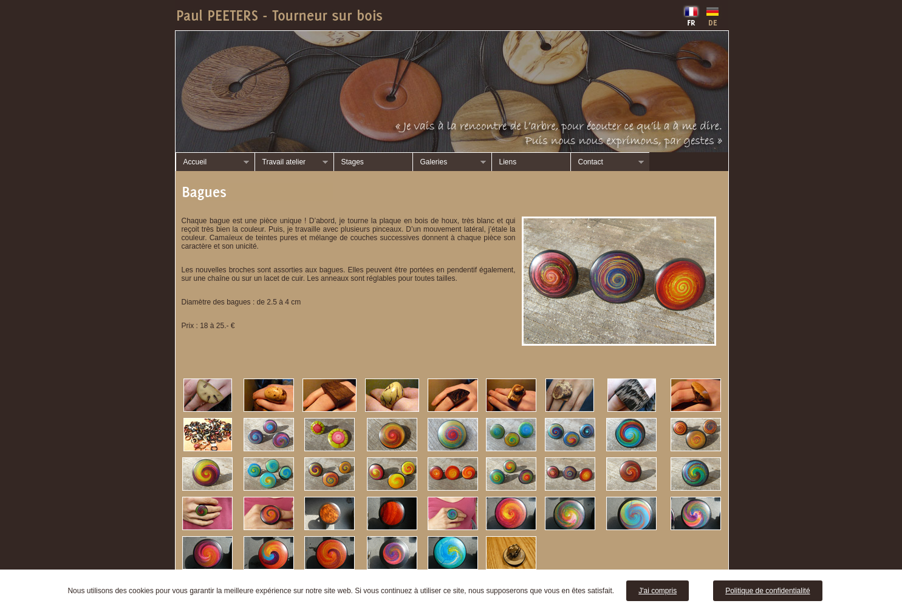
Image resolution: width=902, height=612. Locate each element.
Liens (508, 162)
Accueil (212, 162)
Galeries (449, 162)
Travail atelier (291, 162)
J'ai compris (657, 591)
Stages (352, 162)
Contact (607, 162)
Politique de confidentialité (767, 591)
